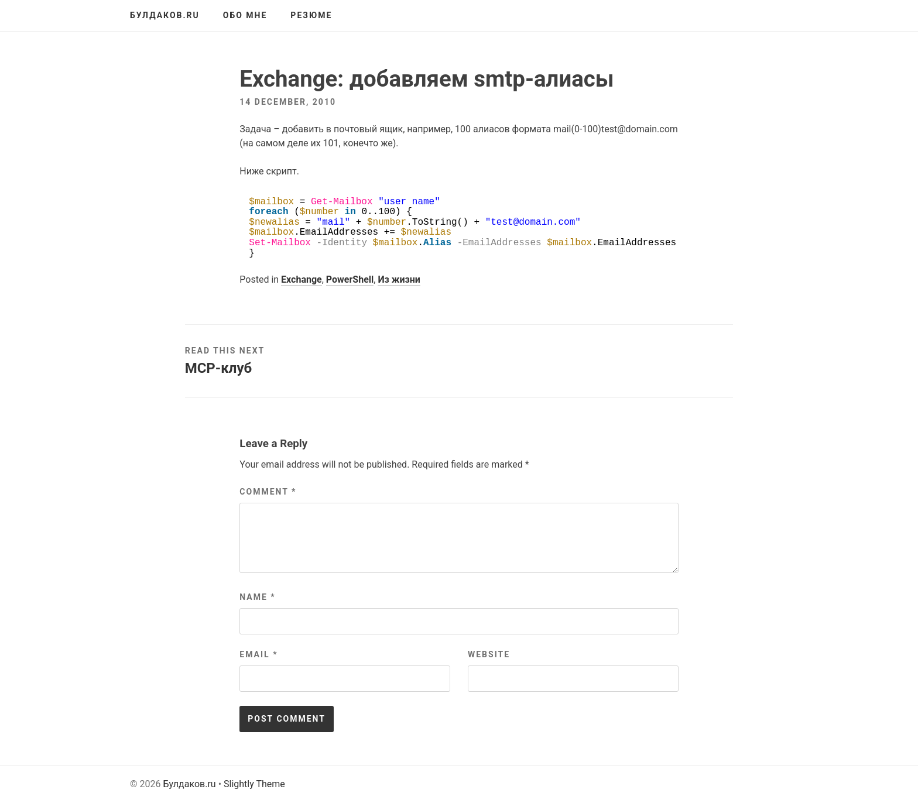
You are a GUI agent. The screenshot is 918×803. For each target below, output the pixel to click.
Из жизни (399, 279)
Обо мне (245, 15)
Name (257, 597)
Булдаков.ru (165, 15)
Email (258, 654)
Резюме (311, 15)
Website (489, 654)
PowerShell (350, 279)
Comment (267, 491)
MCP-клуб (218, 368)
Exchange (301, 279)
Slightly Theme (254, 784)
